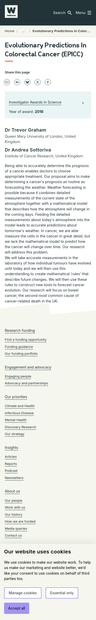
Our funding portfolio (21, 353)
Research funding (20, 330)
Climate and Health (20, 406)
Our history (13, 514)
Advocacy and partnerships (26, 383)
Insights (11, 447)
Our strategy (15, 434)
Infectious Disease (19, 413)
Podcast (11, 471)
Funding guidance (19, 347)
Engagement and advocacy (28, 367)
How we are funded (20, 521)
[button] (62, 13)
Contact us (13, 535)
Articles (11, 456)
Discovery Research (20, 427)
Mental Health (16, 420)
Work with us (15, 507)
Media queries (16, 528)
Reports (11, 464)
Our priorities (16, 397)
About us (12, 491)
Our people (13, 500)
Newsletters (14, 478)
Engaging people (18, 376)
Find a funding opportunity (26, 339)
